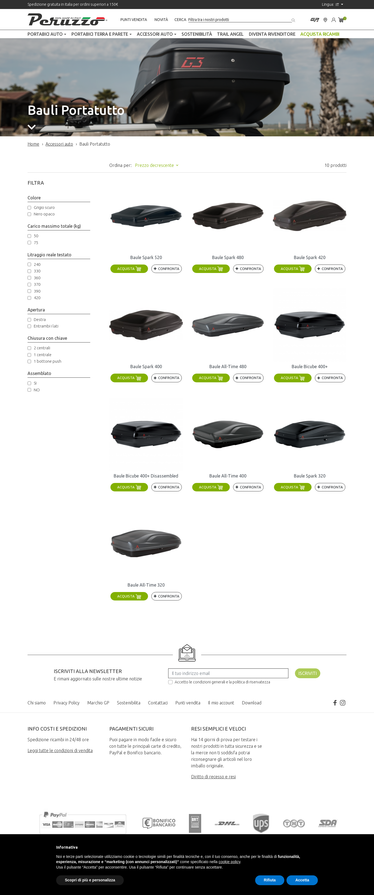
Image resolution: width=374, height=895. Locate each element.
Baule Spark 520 (146, 257)
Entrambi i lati (46, 326)
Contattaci (158, 702)
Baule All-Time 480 (227, 366)
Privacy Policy (66, 702)
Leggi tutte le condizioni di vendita (60, 750)
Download (251, 702)
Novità (161, 19)
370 (37, 284)
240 (37, 264)
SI (35, 383)
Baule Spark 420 (309, 257)
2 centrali (42, 348)
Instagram (342, 702)
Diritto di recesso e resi (213, 776)
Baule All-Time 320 (146, 584)
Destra (40, 319)
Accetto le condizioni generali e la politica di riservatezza (222, 682)
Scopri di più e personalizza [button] (90, 880)
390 (37, 291)
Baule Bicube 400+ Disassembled (146, 475)
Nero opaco (44, 214)
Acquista (129, 269)
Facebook (335, 702)
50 (36, 235)
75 (36, 242)
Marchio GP (98, 702)
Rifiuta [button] (270, 880)
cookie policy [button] (229, 862)
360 (37, 277)
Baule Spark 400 (146, 366)
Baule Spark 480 (228, 257)
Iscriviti (307, 673)
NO (37, 390)
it (338, 4)
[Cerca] (240, 19)
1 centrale (43, 354)
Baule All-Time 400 (227, 475)
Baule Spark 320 (309, 475)
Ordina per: (120, 165)
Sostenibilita (128, 702)
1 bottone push (47, 361)
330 (37, 271)
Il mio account (221, 702)
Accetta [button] (302, 880)
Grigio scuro (44, 207)
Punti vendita (133, 19)
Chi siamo (37, 702)
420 (37, 297)
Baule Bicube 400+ (310, 366)
